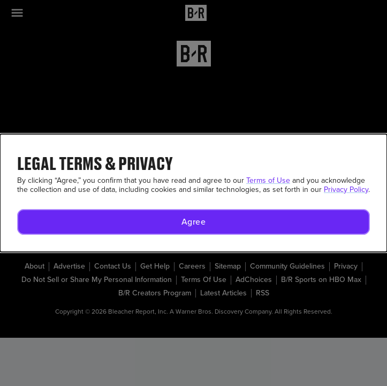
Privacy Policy (346, 189)
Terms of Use (268, 180)
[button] (193, 222)
